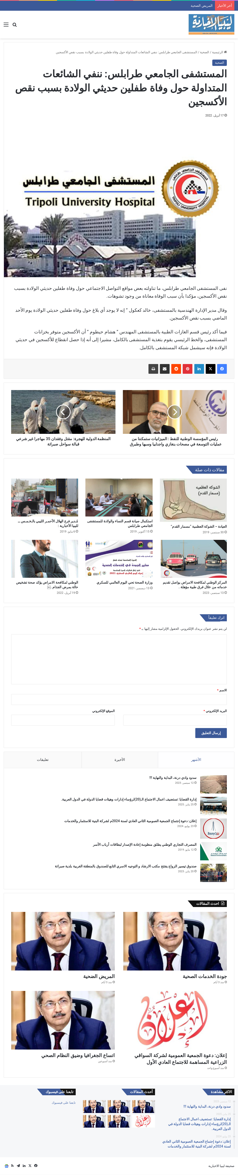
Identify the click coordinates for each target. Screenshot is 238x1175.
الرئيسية (219, 52)
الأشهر (196, 759)
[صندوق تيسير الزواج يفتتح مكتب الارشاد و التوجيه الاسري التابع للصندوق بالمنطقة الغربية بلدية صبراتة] (213, 873)
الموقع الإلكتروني (103, 711)
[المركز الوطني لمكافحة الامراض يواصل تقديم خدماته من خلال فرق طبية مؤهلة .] (193, 559)
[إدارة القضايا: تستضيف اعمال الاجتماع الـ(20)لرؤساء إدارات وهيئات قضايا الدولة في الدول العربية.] (213, 806)
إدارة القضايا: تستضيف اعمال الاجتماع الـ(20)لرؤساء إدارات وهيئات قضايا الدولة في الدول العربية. (129, 799)
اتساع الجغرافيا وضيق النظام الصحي (78, 1055)
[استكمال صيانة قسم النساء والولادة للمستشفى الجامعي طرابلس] (118, 497)
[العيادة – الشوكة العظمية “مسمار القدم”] (193, 500)
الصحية (204, 52)
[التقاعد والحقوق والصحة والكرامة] (94, 1121)
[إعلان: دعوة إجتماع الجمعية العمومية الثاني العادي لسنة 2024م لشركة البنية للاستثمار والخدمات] (213, 829)
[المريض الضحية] (63, 941)
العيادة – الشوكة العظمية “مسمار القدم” (199, 526)
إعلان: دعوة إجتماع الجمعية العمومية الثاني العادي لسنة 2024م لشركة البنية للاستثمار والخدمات (130, 821)
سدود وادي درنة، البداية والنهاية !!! (173, 778)
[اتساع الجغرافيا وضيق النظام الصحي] (63, 1020)
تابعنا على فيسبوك (64, 1102)
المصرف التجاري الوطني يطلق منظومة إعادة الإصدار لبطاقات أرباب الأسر (145, 844)
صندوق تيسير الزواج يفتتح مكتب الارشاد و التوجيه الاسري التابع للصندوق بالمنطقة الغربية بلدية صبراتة (126, 866)
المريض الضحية (99, 976)
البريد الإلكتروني (215, 711)
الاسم (222, 690)
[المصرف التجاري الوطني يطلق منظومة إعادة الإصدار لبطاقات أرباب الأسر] (213, 851)
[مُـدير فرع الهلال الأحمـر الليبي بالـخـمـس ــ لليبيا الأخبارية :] (44, 497)
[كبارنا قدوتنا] (143, 1106)
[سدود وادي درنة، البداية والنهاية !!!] (213, 784)
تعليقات (43, 759)
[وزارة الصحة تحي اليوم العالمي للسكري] (118, 559)
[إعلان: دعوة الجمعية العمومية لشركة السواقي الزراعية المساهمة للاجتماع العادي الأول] (175, 1020)
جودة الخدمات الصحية (200, 6)
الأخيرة (120, 759)
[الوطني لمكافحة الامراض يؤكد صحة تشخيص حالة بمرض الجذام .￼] (44, 559)
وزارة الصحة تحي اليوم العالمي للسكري (124, 582)
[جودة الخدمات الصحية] (175, 941)
